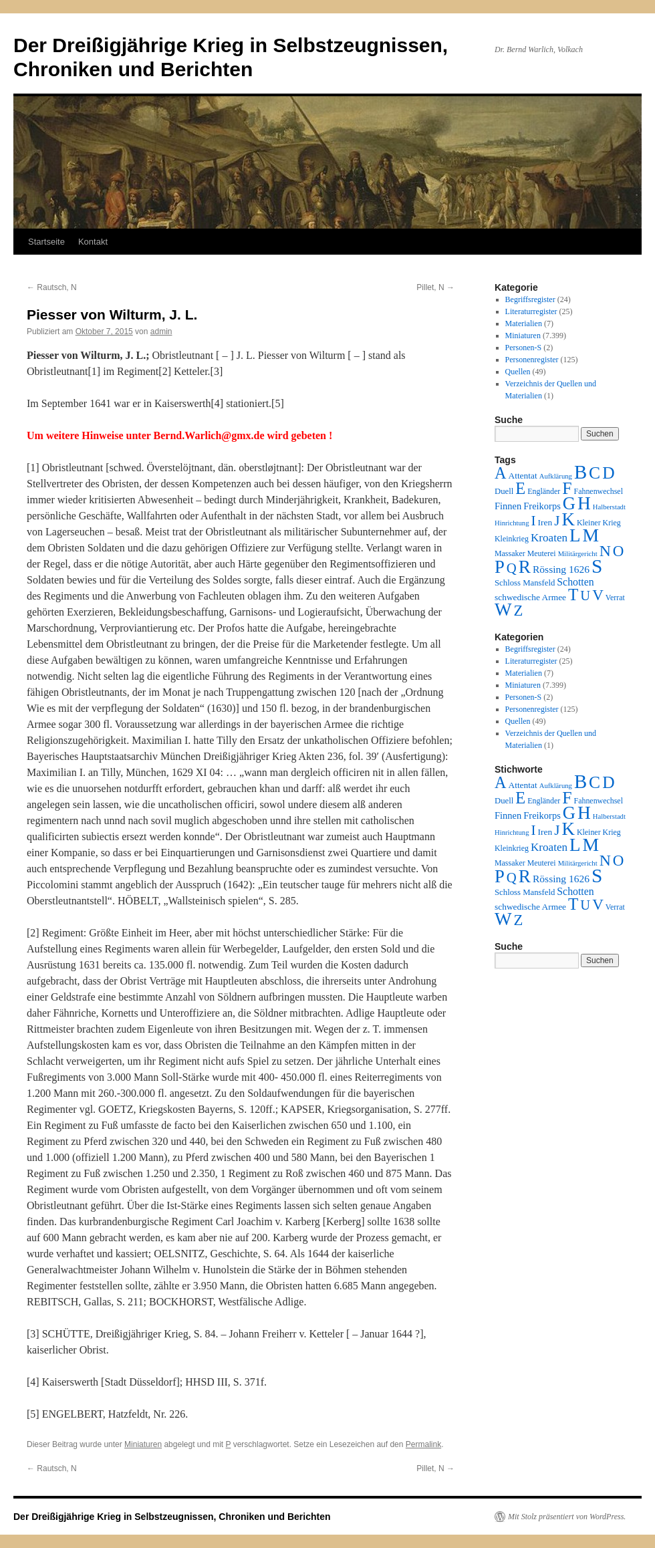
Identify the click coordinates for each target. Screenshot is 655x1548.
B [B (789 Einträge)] (580, 472)
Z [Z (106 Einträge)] (518, 610)
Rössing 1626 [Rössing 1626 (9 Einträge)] (561, 569)
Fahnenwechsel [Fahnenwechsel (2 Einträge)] (598, 491)
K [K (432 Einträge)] (567, 519)
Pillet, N (435, 287)
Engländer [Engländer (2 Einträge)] (543, 491)
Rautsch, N (52, 287)
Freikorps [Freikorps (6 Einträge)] (542, 506)
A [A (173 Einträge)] (500, 473)
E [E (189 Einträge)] (520, 488)
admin (161, 331)
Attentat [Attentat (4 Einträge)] (522, 476)
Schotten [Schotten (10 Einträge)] (575, 582)
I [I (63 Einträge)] (533, 521)
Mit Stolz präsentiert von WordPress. (567, 1516)
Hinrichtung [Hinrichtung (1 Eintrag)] (512, 523)
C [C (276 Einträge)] (594, 473)
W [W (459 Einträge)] (503, 610)
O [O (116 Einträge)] (618, 551)
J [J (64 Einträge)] (556, 521)
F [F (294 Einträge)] (566, 488)
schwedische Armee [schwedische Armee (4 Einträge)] (530, 597)
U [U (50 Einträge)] (585, 595)
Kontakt (93, 242)
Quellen (518, 371)
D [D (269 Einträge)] (608, 473)
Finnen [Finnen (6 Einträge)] (508, 506)
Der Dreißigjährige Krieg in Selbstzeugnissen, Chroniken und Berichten (172, 1516)
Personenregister (532, 359)
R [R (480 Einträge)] (525, 567)
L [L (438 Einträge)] (574, 535)
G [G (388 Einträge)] (569, 503)
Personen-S (523, 347)
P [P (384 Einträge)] (500, 567)
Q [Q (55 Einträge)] (512, 568)
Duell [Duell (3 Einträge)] (504, 491)
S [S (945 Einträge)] (597, 566)
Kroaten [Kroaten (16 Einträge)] (549, 537)
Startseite (46, 242)
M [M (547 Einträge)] (591, 535)
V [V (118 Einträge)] (598, 595)
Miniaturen (143, 1444)
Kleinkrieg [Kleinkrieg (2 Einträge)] (512, 538)
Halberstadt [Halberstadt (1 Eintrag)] (609, 507)
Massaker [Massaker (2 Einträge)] (510, 553)
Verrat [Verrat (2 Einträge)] (615, 597)
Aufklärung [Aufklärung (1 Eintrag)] (555, 476)
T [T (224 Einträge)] (573, 595)
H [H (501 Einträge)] (584, 503)
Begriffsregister (530, 299)
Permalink (423, 1444)
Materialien (523, 323)
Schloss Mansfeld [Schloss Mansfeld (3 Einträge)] (525, 583)
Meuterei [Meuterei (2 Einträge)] (541, 553)
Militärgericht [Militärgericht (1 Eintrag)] (578, 553)
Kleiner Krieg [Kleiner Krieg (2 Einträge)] (599, 522)
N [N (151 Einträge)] (605, 550)
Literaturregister (531, 311)
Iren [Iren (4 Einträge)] (545, 522)
